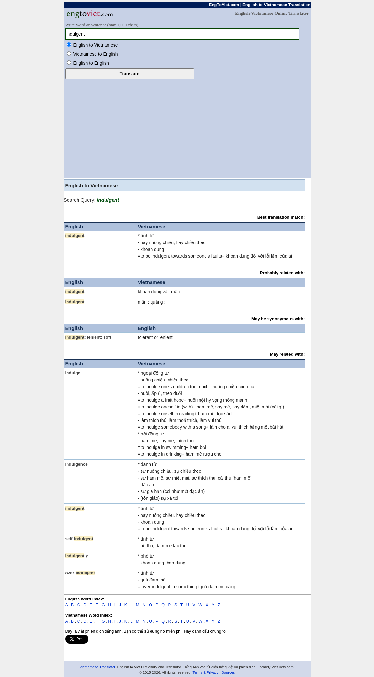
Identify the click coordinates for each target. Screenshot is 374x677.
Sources (228, 672)
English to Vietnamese (95, 45)
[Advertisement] (187, 128)
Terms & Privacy (206, 672)
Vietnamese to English (95, 54)
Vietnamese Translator (97, 667)
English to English (91, 63)
